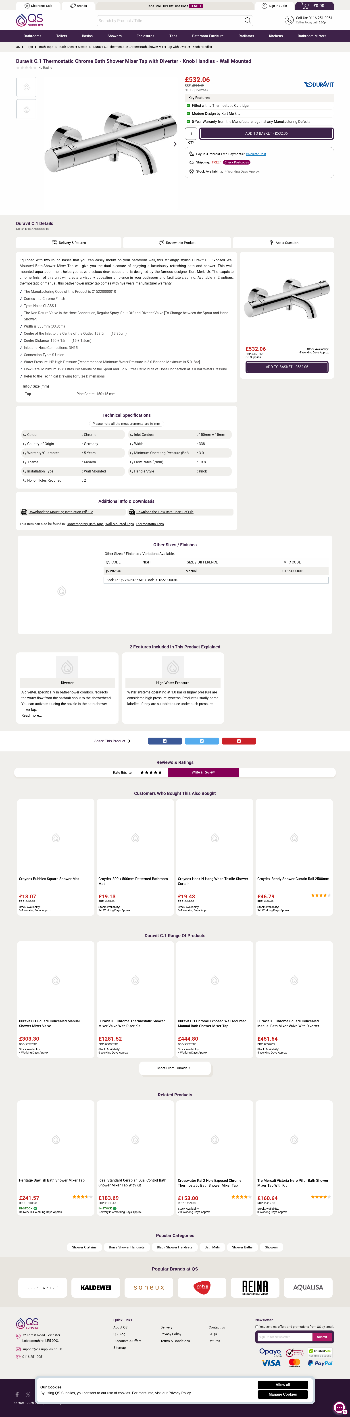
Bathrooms (32, 36)
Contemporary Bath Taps (85, 524)
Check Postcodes (237, 162)
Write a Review (203, 772)
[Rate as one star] (142, 773)
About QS (120, 1327)
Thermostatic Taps (150, 524)
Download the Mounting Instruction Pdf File (57, 512)
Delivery (166, 1327)
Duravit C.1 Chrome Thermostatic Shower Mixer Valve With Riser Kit (131, 1023)
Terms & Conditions (175, 1341)
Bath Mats (212, 1247)
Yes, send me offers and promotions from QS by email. (296, 1326)
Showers (115, 36)
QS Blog (119, 1334)
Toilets (61, 36)
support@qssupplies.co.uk (39, 1349)
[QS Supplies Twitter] (28, 1394)
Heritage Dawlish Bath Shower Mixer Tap (52, 1180)
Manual (191, 571)
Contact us (217, 1327)
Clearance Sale (38, 6)
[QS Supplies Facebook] (17, 1394)
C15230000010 (293, 571)
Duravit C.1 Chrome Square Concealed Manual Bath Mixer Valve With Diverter (288, 1023)
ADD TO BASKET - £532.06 (266, 133)
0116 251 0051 (30, 1357)
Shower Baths (242, 1247)
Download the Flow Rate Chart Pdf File (161, 512)
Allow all (283, 1385)
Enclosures (145, 36)
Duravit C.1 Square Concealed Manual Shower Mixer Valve (49, 1023)
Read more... (31, 715)
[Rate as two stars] (144, 773)
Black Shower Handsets (174, 1247)
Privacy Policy (170, 1334)
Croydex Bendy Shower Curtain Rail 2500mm (293, 879)
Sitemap (119, 1348)
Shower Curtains (84, 1247)
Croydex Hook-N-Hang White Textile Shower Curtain (213, 881)
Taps (173, 36)
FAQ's (213, 1334)
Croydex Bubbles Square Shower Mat (49, 879)
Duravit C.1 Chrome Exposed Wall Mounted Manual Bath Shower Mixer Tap (212, 1023)
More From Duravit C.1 (175, 1068)
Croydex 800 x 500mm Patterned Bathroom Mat (133, 881)
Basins (87, 36)
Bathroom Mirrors (312, 36)
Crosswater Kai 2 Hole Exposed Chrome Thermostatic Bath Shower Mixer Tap (210, 1183)
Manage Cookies (283, 1394)
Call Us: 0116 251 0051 (314, 18)
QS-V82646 (113, 571)
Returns (214, 1341)
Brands (78, 6)
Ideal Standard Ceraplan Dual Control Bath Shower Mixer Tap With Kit (132, 1182)
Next (172, 143)
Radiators (246, 36)
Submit (322, 1337)
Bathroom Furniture (208, 36)
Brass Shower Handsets (127, 1247)
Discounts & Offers (127, 1341)
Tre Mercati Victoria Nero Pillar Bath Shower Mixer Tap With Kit (292, 1183)
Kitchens (276, 36)
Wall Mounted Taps (119, 524)
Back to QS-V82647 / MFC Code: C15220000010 (142, 580)
